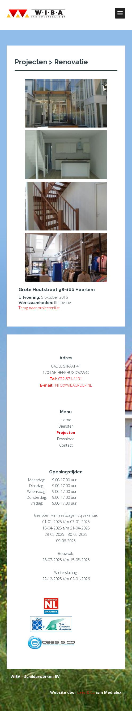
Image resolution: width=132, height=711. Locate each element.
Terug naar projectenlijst (39, 307)
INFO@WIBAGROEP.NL (73, 385)
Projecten (66, 432)
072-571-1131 (70, 378)
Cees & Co (86, 692)
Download (66, 438)
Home (66, 419)
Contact (66, 445)
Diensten (66, 426)
